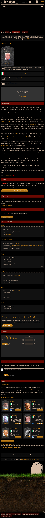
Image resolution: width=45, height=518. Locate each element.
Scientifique (26, 247)
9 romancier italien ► (7, 441)
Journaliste (20, 247)
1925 (36, 416)
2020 (17, 416)
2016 (39, 430)
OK (22, 39)
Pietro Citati (24, 32)
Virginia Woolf (25, 136)
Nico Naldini (13, 415)
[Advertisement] (22, 19)
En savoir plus (26, 38)
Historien (15, 247)
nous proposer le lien (34, 389)
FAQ (22, 459)
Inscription (42, 1)
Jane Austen (8, 136)
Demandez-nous (7, 325)
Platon (5, 121)
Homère (10, 121)
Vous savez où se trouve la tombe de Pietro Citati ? (14, 190)
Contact (38, 459)
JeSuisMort (8, 2)
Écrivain (5, 247)
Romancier (16, 243)
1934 (14, 430)
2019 (39, 416)
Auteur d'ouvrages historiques (22, 245)
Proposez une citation (6, 205)
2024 (39, 403)
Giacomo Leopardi (5, 145)
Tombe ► (18, 410)
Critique (32, 245)
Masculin (8, 234)
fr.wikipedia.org (8, 175)
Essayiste (10, 247)
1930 (17, 73)
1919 (14, 403)
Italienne (17, 231)
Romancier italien (15, 32)
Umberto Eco (36, 428)
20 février (13, 73)
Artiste (12, 245)
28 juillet (26, 73)
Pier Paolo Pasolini (33, 124)
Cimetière (7, 32)
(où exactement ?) (13, 83)
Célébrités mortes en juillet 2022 (11, 447)
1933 (36, 403)
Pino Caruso (13, 428)
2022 (29, 73)
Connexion (42, 3)
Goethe (17, 133)
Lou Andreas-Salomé (16, 136)
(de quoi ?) (19, 78)
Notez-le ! (7, 63)
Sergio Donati (36, 401)
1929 (14, 416)
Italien (6, 73)
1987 (17, 403)
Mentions (26, 459)
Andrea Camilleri (37, 415)
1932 (36, 430)
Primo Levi (13, 401)
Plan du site (32, 459)
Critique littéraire (38, 245)
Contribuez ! (23, 96)
